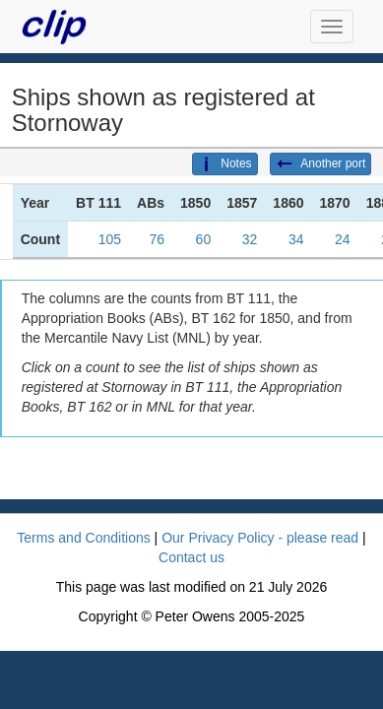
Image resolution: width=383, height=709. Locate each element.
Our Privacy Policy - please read (259, 538)
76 (156, 239)
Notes (224, 164)
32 (250, 239)
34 (296, 239)
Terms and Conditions (83, 538)
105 (109, 239)
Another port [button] (321, 164)
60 (204, 239)
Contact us (191, 557)
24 (343, 239)
